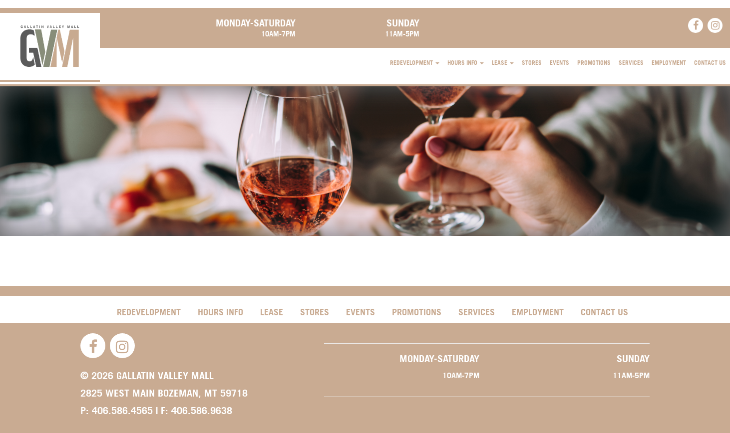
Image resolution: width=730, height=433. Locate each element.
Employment (669, 62)
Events (559, 62)
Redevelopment (149, 311)
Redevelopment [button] (414, 62)
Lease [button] (503, 62)
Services (631, 62)
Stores (532, 62)
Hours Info (220, 311)
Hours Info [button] (465, 62)
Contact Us (710, 62)
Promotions (594, 62)
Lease (271, 311)
